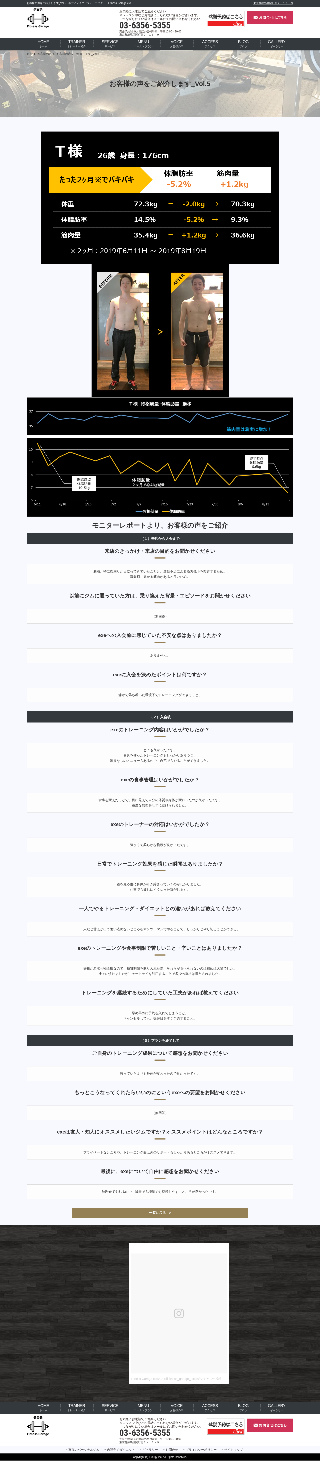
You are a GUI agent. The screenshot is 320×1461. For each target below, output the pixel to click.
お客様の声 (176, 44)
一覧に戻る (157, 1213)
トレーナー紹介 (76, 44)
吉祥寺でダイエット (121, 1450)
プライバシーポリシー (201, 1450)
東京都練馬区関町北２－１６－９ (273, 3)
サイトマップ (233, 1450)
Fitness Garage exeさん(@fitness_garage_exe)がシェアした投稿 (176, 1379)
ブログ (243, 44)
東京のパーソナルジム (83, 1450)
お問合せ (172, 1450)
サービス (110, 44)
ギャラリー (276, 44)
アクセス (210, 44)
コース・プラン (143, 44)
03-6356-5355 (144, 25)
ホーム (43, 44)
